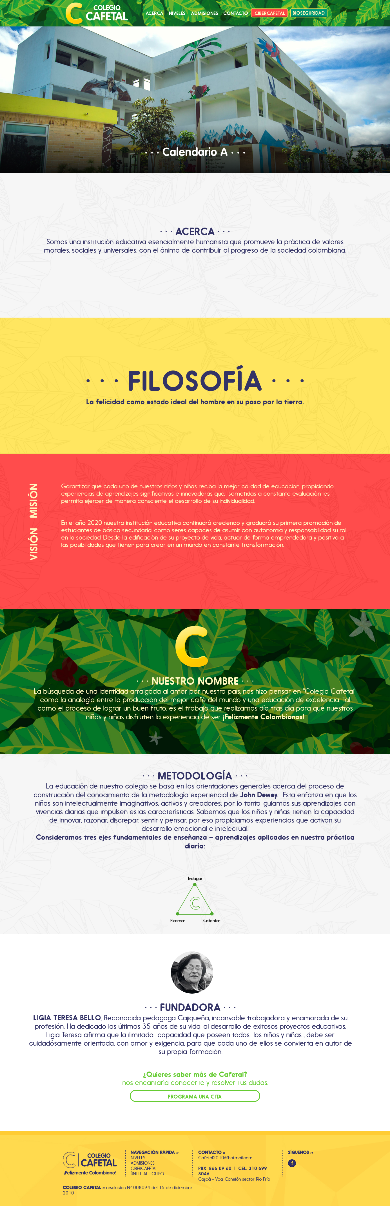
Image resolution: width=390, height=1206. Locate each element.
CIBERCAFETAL (144, 1168)
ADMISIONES (143, 1163)
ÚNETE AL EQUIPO (147, 1173)
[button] (235, 13)
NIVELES (138, 1157)
